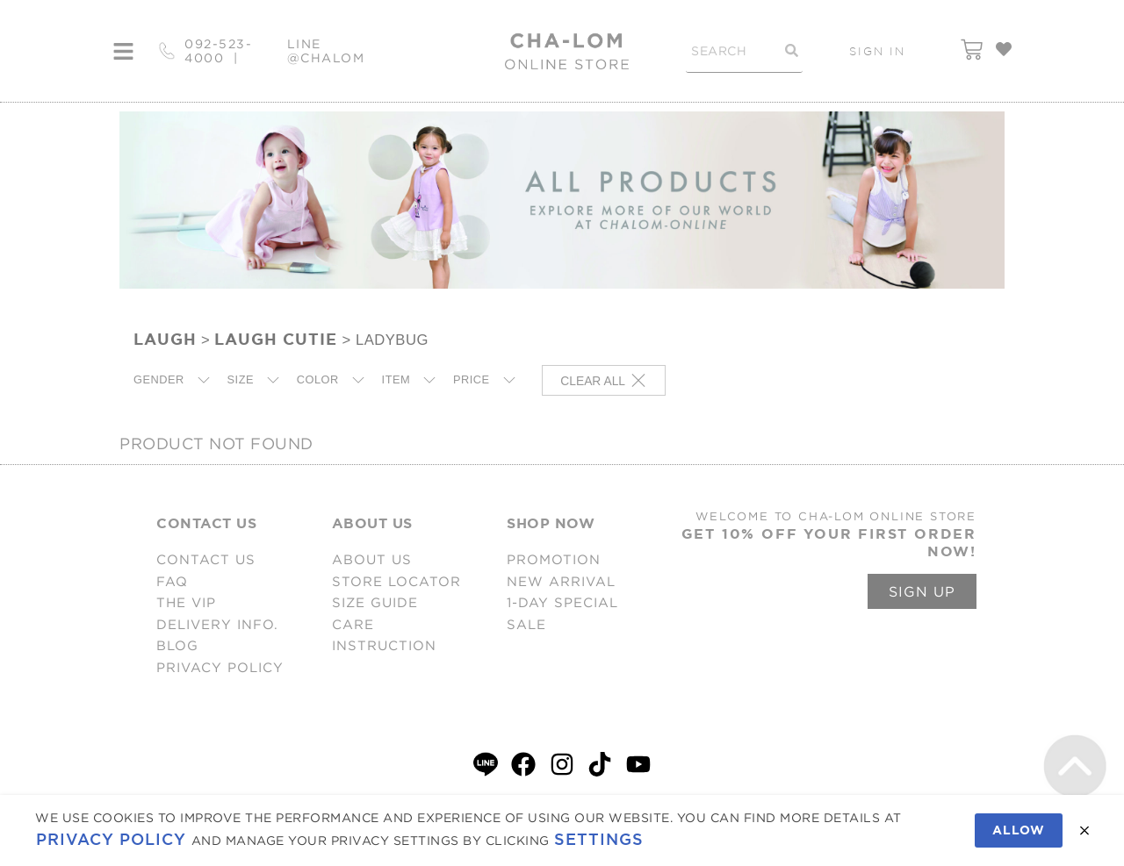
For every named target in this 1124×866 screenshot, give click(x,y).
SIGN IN (877, 51)
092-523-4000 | (218, 51)
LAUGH (165, 339)
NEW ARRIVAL (561, 581)
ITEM (396, 379)
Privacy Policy (111, 839)
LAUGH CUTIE (275, 339)
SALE (526, 624)
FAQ (172, 581)
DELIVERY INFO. (217, 624)
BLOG (177, 645)
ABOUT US (372, 559)
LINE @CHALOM (326, 51)
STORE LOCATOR (396, 581)
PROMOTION (554, 559)
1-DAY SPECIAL (562, 602)
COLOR (318, 379)
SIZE (240, 379)
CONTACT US (206, 559)
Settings (599, 839)
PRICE (471, 379)
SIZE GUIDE (375, 602)
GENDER (158, 379)
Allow (1018, 830)
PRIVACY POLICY (220, 667)
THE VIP (186, 602)
